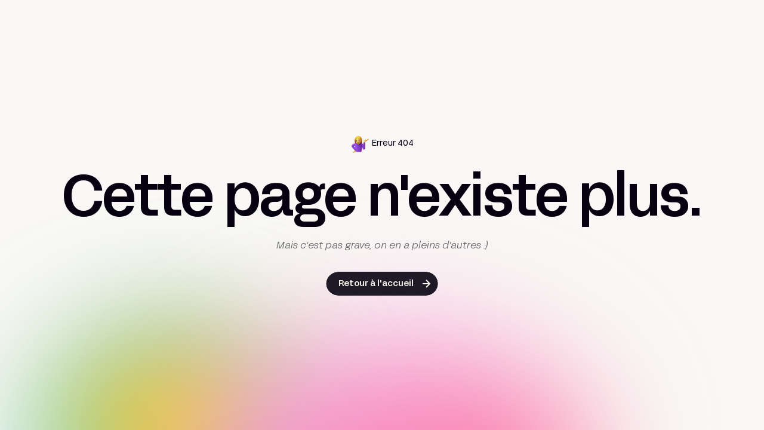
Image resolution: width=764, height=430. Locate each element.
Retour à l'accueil (376, 284)
